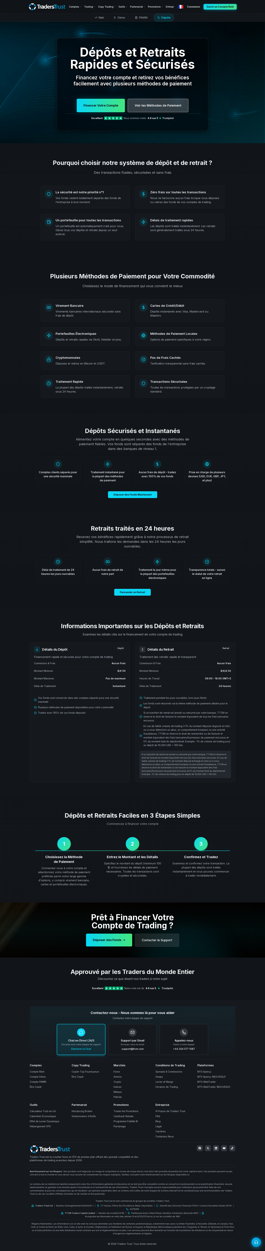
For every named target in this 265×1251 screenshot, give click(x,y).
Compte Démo (38, 1076)
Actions (118, 1076)
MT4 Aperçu (204, 1071)
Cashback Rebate (124, 1116)
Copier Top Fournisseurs (85, 1071)
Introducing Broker (82, 1111)
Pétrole (118, 1097)
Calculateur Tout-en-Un (43, 1111)
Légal (158, 1126)
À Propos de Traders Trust (170, 1111)
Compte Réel (37, 1071)
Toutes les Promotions (126, 1111)
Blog (158, 1121)
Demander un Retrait (132, 595)
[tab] (99, 17)
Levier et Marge (164, 1081)
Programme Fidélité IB (126, 1121)
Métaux (118, 1091)
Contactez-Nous (164, 1136)
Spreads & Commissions (168, 1071)
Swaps (159, 1076)
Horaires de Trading (166, 1086)
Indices (118, 1086)
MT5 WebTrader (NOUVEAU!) (213, 1086)
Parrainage (120, 1126)
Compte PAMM (38, 1081)
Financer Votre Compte (100, 105)
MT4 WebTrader (206, 1081)
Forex (117, 1071)
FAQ (157, 1116)
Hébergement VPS (40, 1126)
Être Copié (36, 1086)
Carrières (160, 1131)
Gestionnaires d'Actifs (84, 1116)
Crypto (117, 1081)
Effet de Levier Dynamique (44, 1121)
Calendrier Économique (43, 1116)
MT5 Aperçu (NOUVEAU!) (211, 1076)
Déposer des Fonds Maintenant (133, 497)
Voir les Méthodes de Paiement (158, 105)
